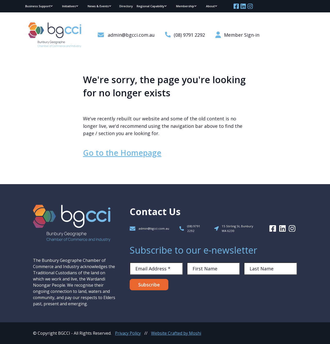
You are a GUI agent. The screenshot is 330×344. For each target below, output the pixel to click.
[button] (39, 6)
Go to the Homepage (122, 152)
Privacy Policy (128, 333)
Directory (126, 6)
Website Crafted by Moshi (176, 333)
